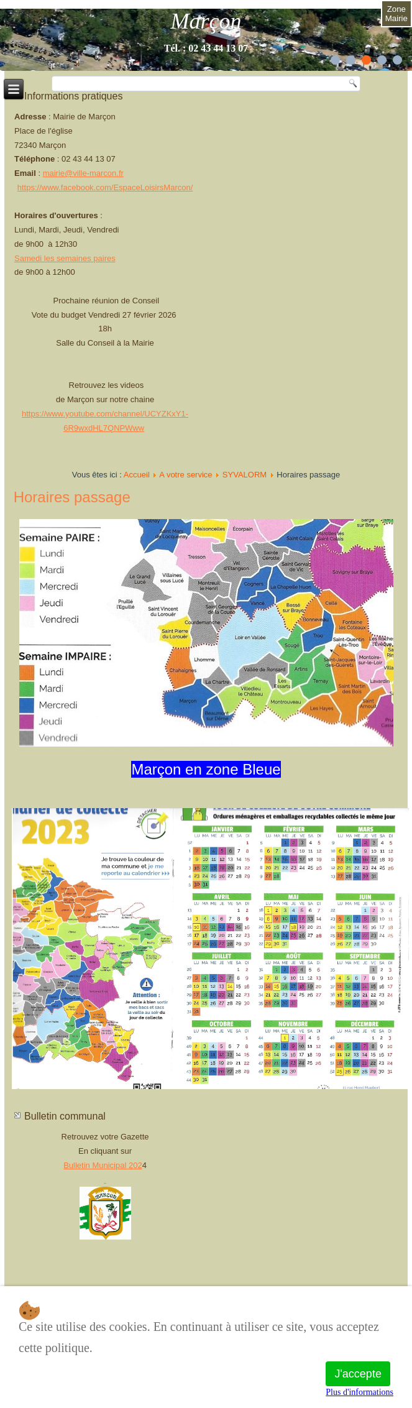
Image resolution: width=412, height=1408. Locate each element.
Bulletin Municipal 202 (102, 1165)
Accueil (137, 474)
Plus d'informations (359, 1392)
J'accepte (357, 1374)
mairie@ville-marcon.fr (83, 173)
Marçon (206, 21)
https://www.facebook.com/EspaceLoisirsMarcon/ (105, 187)
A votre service (185, 474)
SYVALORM (244, 474)
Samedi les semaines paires (65, 258)
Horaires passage (72, 497)
